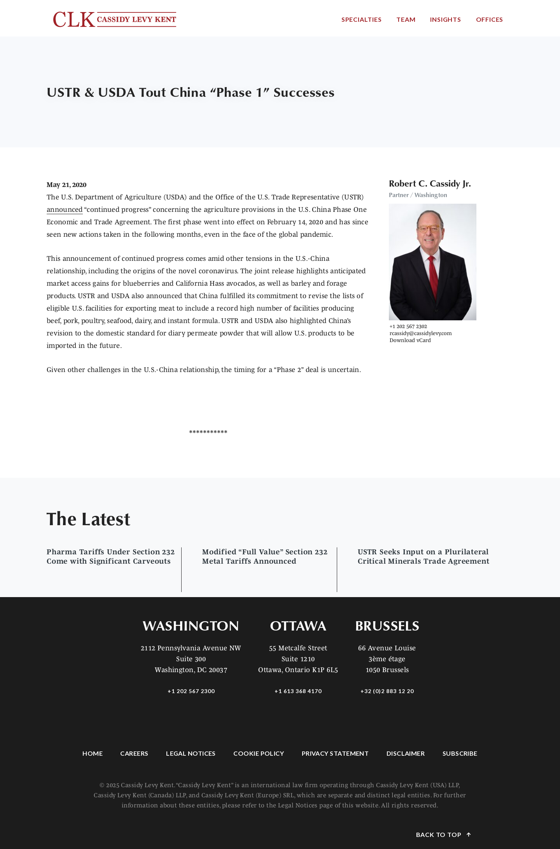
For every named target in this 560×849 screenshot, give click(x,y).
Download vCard (410, 340)
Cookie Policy (258, 753)
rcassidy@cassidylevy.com (421, 333)
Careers (134, 753)
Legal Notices (191, 753)
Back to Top (439, 834)
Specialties (361, 19)
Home (92, 753)
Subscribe (460, 753)
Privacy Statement (335, 753)
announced (65, 209)
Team (405, 19)
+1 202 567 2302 (408, 326)
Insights (445, 19)
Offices (490, 19)
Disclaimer (406, 753)
